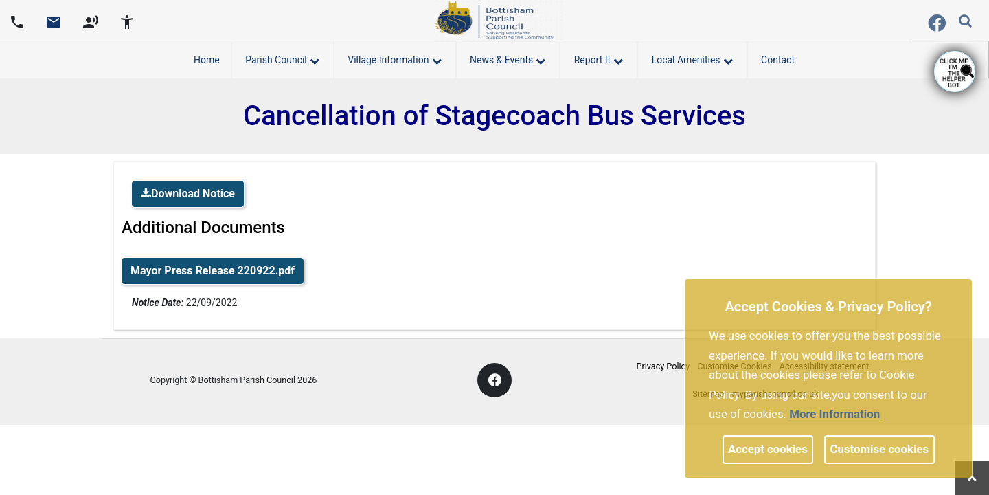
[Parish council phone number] (17, 20)
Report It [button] (598, 57)
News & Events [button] (507, 57)
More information (834, 414)
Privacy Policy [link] (663, 366)
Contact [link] (778, 59)
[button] (966, 22)
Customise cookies (879, 449)
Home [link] (207, 59)
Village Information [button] (394, 57)
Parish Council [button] (282, 57)
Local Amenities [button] (692, 57)
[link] (53, 26)
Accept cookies (768, 449)
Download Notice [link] (188, 193)
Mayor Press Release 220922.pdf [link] (212, 270)
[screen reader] (90, 20)
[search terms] (976, 22)
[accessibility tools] (127, 20)
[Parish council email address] (53, 20)
